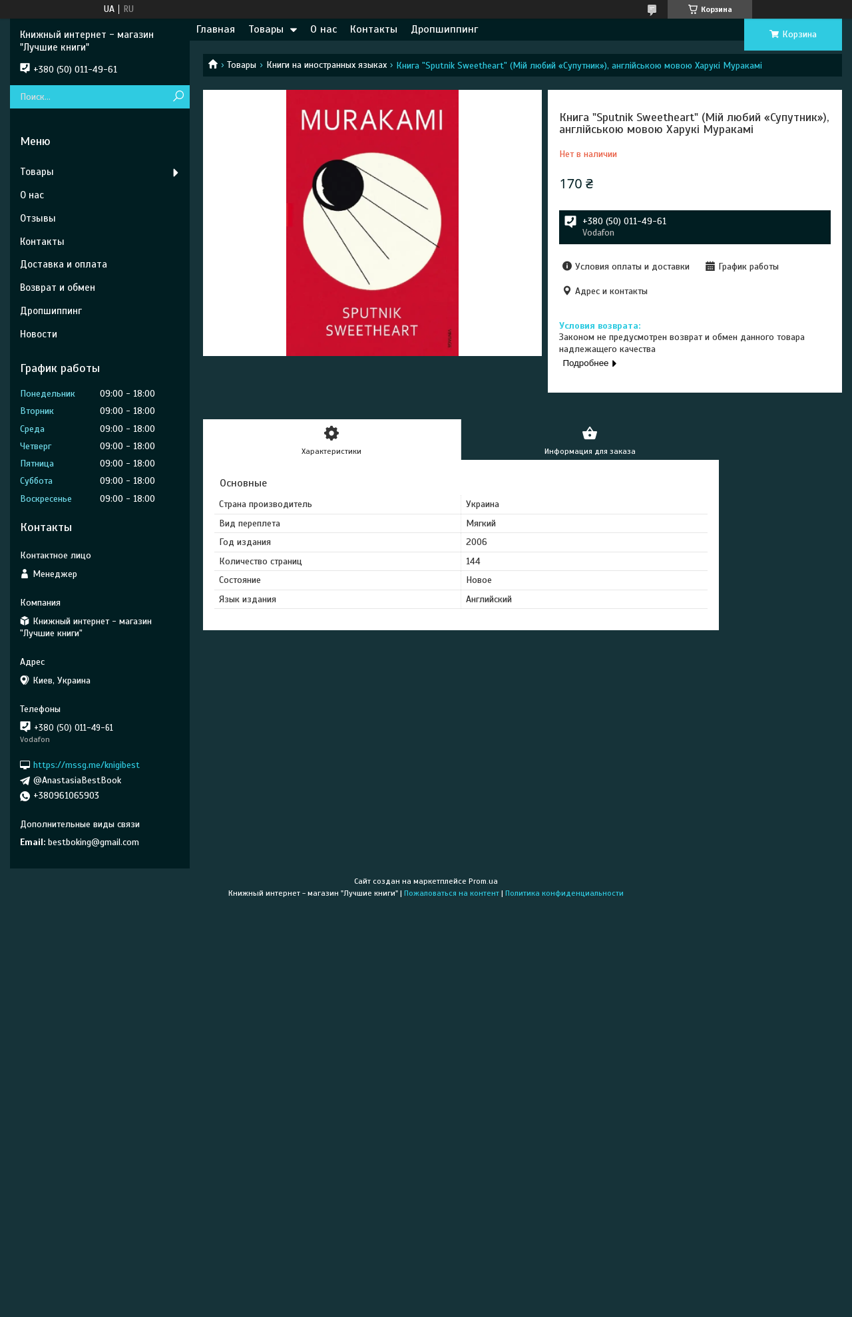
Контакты (373, 29)
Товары (266, 29)
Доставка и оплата (63, 264)
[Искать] (178, 96)
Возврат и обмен (57, 287)
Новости (38, 334)
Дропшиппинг (444, 29)
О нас (323, 29)
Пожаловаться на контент (451, 893)
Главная (215, 29)
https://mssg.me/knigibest (86, 765)
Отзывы (38, 218)
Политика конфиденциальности (564, 893)
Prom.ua (483, 881)
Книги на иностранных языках (326, 65)
